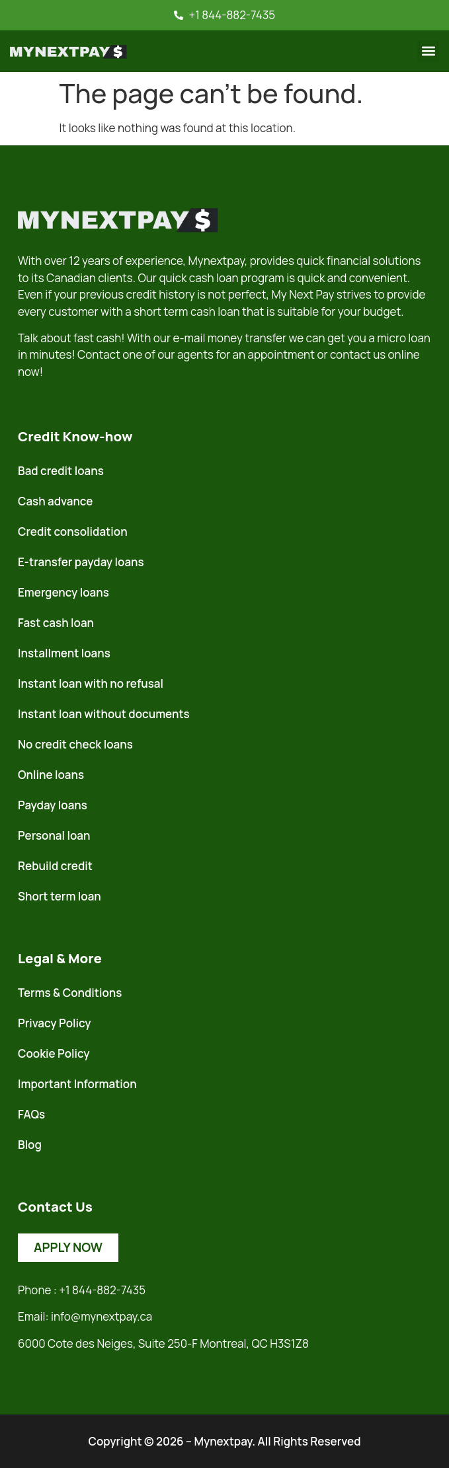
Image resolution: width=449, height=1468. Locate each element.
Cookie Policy (54, 1053)
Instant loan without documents (104, 713)
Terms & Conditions (70, 992)
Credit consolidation (73, 531)
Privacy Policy (54, 1023)
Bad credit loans (61, 470)
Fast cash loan (56, 622)
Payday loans (52, 805)
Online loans (51, 774)
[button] (428, 51)
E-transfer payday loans (81, 561)
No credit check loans (75, 744)
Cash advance (55, 501)
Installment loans (64, 653)
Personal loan (54, 835)
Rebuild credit (55, 865)
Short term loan (59, 896)
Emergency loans (63, 592)
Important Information (77, 1083)
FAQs (31, 1114)
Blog (30, 1144)
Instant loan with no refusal (90, 683)
